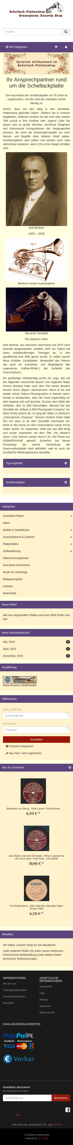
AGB (42, 993)
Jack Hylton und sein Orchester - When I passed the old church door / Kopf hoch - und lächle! (37, 857)
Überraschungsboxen (16, 558)
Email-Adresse (12, 709)
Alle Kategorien (16, 46)
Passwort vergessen (19, 746)
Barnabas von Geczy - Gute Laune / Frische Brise (33, 808)
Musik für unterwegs (15, 572)
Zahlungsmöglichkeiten (15, 990)
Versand (58, 1124)
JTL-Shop (43, 1138)
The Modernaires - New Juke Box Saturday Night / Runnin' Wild (37, 907)
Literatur (8, 586)
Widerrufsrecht (47, 1012)
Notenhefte (9, 593)
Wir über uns (9, 983)
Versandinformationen (14, 996)
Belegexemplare (13, 579)
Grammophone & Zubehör (38, 537)
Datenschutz (46, 986)
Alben (6, 522)
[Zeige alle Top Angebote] (66, 463)
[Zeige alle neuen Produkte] (70, 767)
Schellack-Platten (38, 516)
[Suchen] (32, 31)
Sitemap (44, 999)
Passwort (9, 724)
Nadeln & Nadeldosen (38, 530)
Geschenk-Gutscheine (16, 565)
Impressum (45, 1006)
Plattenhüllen (38, 544)
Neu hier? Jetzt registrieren (24, 753)
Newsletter (8, 1003)
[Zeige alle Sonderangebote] (66, 482)
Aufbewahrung (38, 551)
